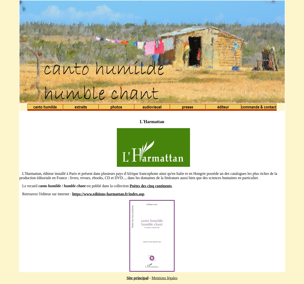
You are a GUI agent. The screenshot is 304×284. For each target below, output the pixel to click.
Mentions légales (164, 278)
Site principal (137, 278)
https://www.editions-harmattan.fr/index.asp (108, 194)
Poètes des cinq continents (151, 186)
